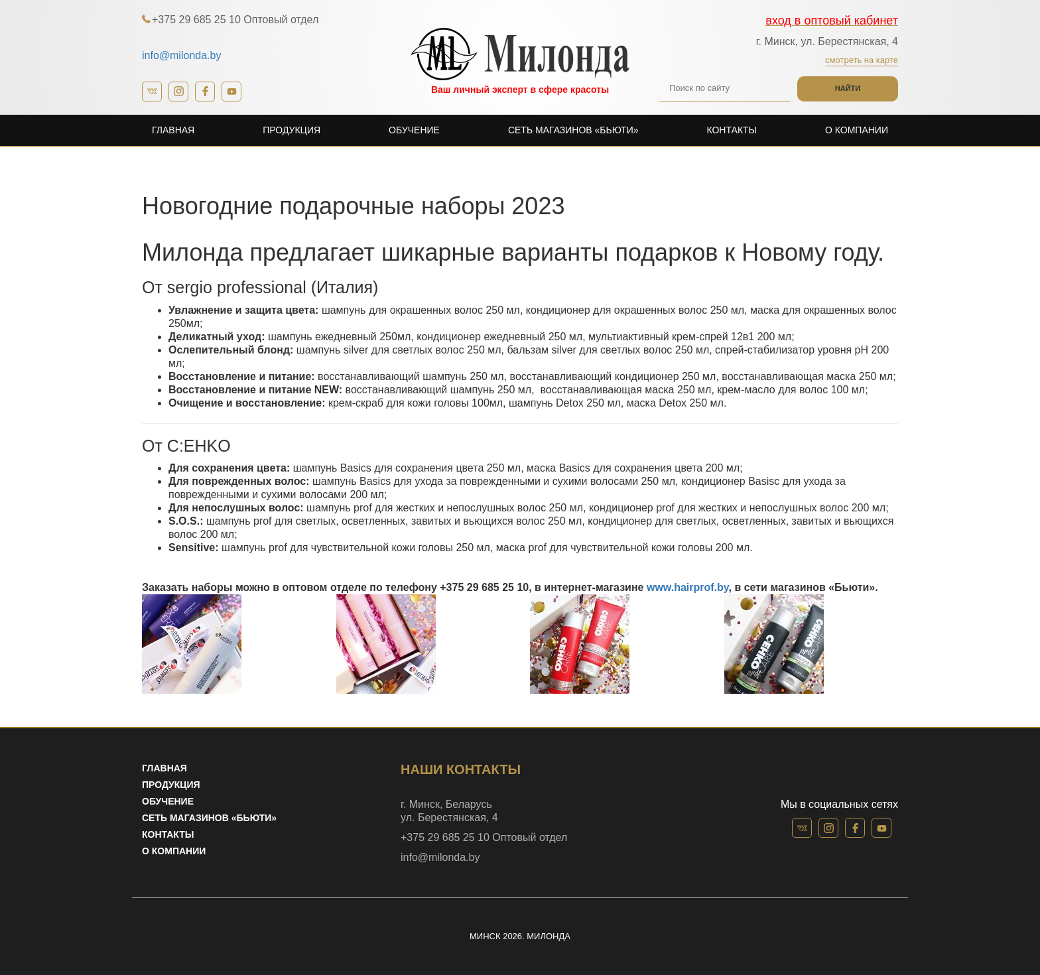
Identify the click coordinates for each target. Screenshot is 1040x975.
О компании (856, 130)
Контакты (731, 130)
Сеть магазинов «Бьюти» (573, 130)
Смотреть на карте (861, 60)
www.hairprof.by (688, 587)
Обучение (414, 130)
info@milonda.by (181, 55)
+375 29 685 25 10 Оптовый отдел (235, 19)
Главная (173, 130)
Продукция (291, 130)
